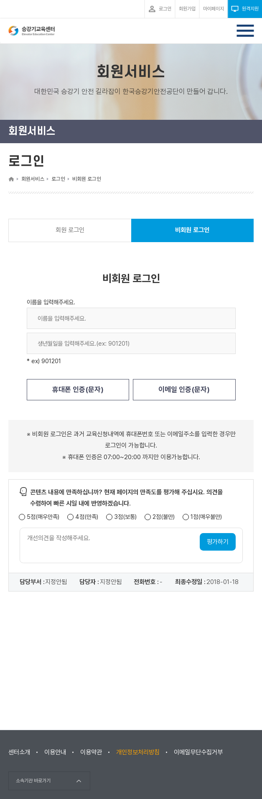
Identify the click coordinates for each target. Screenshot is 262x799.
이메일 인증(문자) (184, 389)
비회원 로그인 (192, 234)
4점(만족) (86, 517)
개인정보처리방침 (138, 752)
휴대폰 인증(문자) (78, 389)
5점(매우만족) (43, 517)
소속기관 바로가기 (33, 781)
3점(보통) (125, 517)
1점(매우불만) (206, 517)
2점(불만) (164, 517)
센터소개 (19, 752)
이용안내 (55, 752)
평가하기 (218, 542)
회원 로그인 (70, 230)
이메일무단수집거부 (198, 752)
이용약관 (91, 752)
